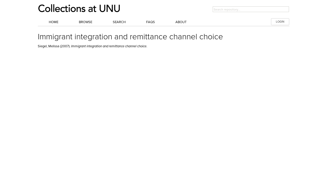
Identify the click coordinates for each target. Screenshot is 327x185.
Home (53, 22)
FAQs (150, 22)
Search (119, 22)
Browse (85, 22)
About (180, 22)
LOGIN (280, 21)
